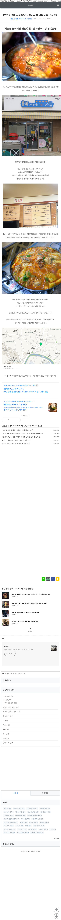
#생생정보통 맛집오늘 (37, 832)
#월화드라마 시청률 (9, 832)
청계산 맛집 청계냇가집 (14, 389)
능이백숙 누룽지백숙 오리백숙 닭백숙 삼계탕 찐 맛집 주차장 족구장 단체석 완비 (23, 408)
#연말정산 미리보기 (18, 808)
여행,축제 (8, 700)
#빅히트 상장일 (43, 829)
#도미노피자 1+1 (8, 812)
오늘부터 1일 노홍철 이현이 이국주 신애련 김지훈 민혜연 (21, 437)
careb (30, 5)
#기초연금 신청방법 (32, 808)
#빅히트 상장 (7, 808)
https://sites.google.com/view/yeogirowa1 (17, 401)
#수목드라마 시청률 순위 (34, 815)
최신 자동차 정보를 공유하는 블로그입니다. (18, 649)
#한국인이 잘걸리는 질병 (11, 822)
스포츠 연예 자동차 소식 (11, 712)
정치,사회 (6, 725)
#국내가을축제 (25, 819)
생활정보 (6, 738)
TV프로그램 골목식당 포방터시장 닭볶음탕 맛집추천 (30, 15)
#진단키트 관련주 (9, 826)
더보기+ (56, 838)
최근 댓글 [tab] (45, 793)
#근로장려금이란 (45, 808)
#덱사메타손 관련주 (37, 819)
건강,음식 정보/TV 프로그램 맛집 (21, 19)
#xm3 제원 (53, 829)
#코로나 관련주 (44, 822)
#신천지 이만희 (22, 829)
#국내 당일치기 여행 (23, 832)
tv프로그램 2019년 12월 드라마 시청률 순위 (16, 440)
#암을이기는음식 (20, 812)
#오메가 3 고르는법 (38, 826)
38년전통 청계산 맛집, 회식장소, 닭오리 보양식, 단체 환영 (26, 392)
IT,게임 (5, 720)
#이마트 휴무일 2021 (10, 829)
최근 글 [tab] (15, 793)
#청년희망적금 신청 (32, 812)
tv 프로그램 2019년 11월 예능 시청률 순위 (16, 443)
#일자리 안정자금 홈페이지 (11, 819)
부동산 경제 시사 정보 (11, 707)
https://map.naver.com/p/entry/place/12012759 (19, 385)
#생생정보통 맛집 (45, 812)
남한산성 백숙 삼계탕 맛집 (15, 404)
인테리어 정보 (8, 743)
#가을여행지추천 (8, 815)
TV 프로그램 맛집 (20, 426)
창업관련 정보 (8, 716)
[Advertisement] (20, 511)
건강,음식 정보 (7, 426)
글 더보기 (30, 631)
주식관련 (6, 734)
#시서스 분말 (19, 826)
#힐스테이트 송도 (20, 815)
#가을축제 (28, 826)
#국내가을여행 (33, 822)
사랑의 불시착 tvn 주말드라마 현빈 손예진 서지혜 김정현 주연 (22, 433)
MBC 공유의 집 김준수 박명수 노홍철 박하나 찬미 (18, 430)
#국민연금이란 (32, 829)
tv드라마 (6, 729)
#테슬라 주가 (23, 822)
